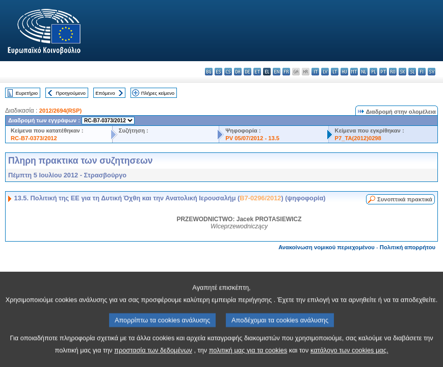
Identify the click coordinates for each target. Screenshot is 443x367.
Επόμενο (105, 93)
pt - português (383, 71)
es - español (218, 71)
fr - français (286, 71)
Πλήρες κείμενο (157, 93)
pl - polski (373, 71)
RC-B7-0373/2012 (34, 138)
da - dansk (238, 71)
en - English (276, 71)
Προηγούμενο (70, 93)
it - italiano (315, 71)
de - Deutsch (247, 71)
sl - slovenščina (412, 71)
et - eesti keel (257, 71)
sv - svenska (431, 71)
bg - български (209, 71)
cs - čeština (228, 71)
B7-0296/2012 (260, 198)
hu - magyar (344, 71)
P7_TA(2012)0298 (358, 138)
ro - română (393, 71)
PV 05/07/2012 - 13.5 (252, 138)
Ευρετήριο (27, 93)
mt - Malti (354, 71)
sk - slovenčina (402, 71)
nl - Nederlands (364, 71)
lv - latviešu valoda (325, 71)
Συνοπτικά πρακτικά (404, 199)
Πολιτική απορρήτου (407, 247)
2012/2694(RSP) (60, 111)
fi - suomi (422, 71)
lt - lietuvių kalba (334, 71)
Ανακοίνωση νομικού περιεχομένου (326, 247)
